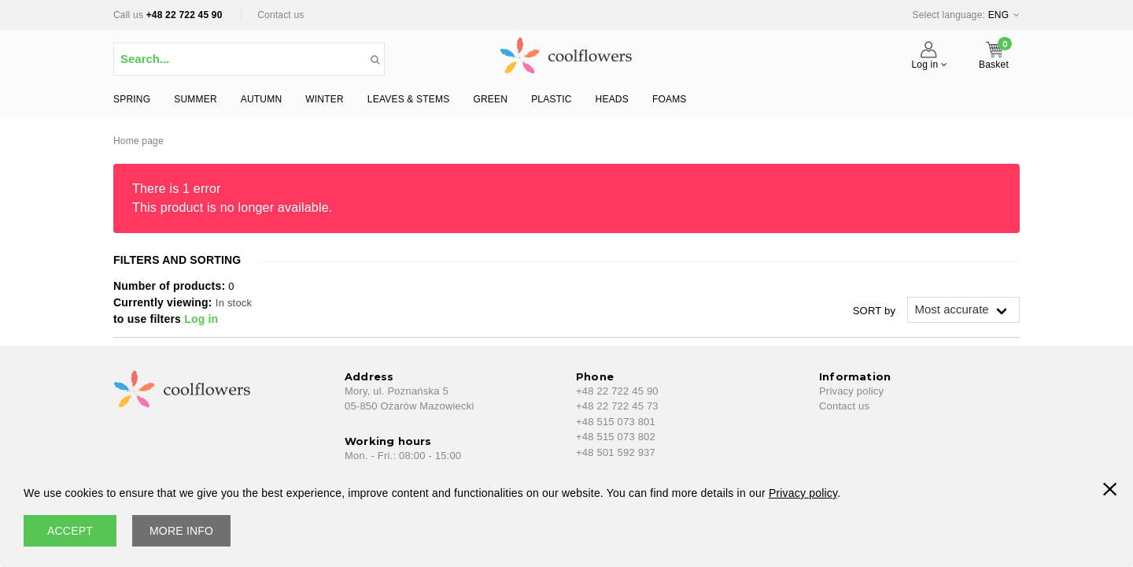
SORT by (874, 311)
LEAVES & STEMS (408, 99)
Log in (201, 319)
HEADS (612, 99)
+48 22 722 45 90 (184, 14)
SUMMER (195, 99)
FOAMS (669, 99)
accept (70, 530)
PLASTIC (551, 99)
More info (181, 530)
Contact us (280, 14)
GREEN (490, 99)
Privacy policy (851, 391)
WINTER (324, 99)
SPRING (131, 99)
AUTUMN (261, 99)
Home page (138, 140)
